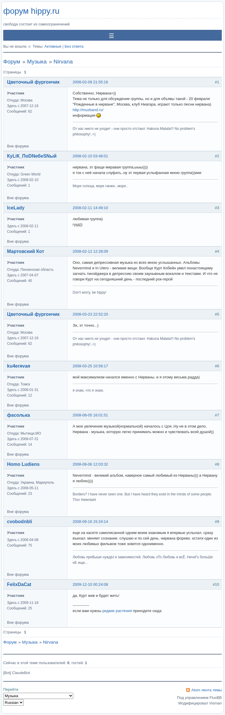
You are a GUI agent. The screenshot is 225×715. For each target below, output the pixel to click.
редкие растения (117, 611)
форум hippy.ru (31, 10)
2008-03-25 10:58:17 (90, 366)
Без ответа (73, 46)
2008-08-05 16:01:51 (90, 415)
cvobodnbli (19, 521)
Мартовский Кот (25, 251)
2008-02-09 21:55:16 (90, 82)
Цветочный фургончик (33, 82)
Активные (52, 46)
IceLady (16, 207)
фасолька (18, 415)
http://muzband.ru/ (88, 110)
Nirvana (63, 61)
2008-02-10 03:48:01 (90, 156)
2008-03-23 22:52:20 (90, 314)
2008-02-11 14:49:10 (90, 208)
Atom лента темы (206, 690)
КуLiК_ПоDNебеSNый (32, 156)
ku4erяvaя (18, 365)
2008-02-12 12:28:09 (90, 251)
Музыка (37, 61)
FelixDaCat (19, 584)
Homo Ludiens (23, 464)
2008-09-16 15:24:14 (90, 521)
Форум (11, 61)
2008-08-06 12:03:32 (90, 464)
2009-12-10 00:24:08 (90, 584)
